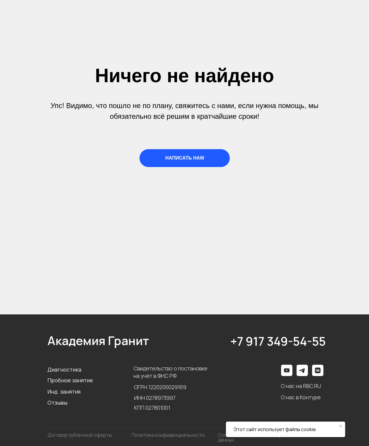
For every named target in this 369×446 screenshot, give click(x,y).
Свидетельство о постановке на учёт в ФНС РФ (170, 372)
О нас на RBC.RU (301, 385)
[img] (317, 370)
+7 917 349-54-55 (278, 341)
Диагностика (64, 369)
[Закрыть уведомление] (341, 426)
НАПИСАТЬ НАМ (184, 157)
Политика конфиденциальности (168, 435)
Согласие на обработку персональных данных (262, 437)
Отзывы (57, 402)
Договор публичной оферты (79, 435)
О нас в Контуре (301, 397)
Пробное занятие (70, 380)
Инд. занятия (63, 391)
